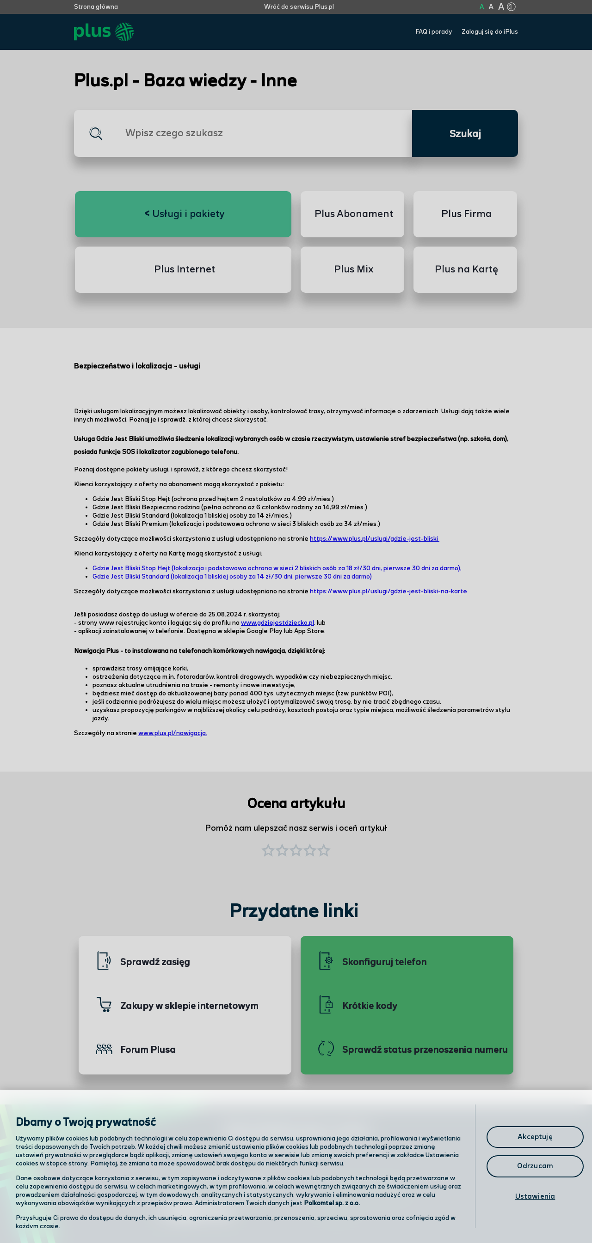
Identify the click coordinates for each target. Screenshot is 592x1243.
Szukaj (465, 134)
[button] (324, 851)
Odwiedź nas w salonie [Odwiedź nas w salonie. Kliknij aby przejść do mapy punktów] (211, 1188)
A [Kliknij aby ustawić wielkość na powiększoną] (490, 7)
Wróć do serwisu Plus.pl (299, 7)
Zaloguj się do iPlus (490, 32)
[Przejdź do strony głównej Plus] (104, 32)
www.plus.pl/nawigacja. (172, 733)
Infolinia (336, 1213)
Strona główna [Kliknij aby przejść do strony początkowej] (96, 7)
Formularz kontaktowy (362, 1189)
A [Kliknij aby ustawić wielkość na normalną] (482, 7)
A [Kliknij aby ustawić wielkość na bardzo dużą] (501, 7)
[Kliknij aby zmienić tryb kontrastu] (511, 6)
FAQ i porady (433, 32)
